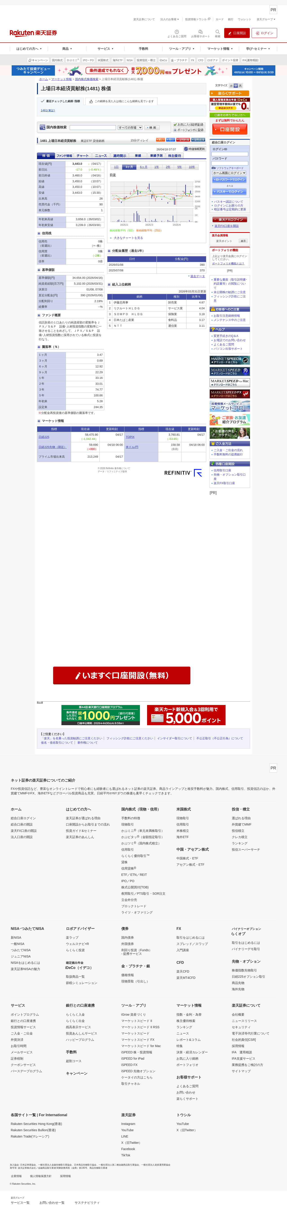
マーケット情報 (61, 79)
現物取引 (127, 824)
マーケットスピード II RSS (140, 1027)
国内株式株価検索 (86, 79)
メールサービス (22, 1052)
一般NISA (17, 944)
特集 (179, 1046)
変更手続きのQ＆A (226, 336)
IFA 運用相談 (242, 1052)
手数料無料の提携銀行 (228, 454)
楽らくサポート (187, 1098)
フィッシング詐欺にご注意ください (130, 738)
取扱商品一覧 (75, 976)
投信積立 (238, 830)
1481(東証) (48, 110)
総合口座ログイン (23, 818)
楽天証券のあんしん (80, 837)
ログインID (220, 149)
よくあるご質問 (224, 344)
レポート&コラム (188, 1039)
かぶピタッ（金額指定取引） (142, 837)
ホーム (43, 79)
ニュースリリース (244, 1021)
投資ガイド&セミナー (81, 830)
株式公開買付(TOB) (135, 887)
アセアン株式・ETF (190, 864)
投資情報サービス (23, 1027)
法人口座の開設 (22, 837)
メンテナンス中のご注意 (230, 320)
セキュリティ (241, 1027)
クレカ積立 (240, 837)
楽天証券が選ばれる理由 (83, 818)
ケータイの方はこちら (137, 1077)
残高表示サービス (78, 1027)
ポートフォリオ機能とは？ (228, 263)
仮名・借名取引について (57, 742)
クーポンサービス (23, 1065)
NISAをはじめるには (25, 962)
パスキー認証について (228, 201)
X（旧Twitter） (131, 1142)
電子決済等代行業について (251, 1033)
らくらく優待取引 (135, 856)
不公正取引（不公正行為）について (219, 738)
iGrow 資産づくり (133, 1014)
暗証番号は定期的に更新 (230, 209)
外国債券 (127, 944)
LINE (124, 1136)
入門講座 (182, 950)
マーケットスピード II (136, 1021)
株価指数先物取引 (244, 970)
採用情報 (238, 1046)
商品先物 (238, 983)
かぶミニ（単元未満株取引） (142, 830)
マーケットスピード (135, 1033)
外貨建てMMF (242, 824)
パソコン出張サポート (228, 348)
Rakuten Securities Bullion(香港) (33, 1130)
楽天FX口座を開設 (227, 226)
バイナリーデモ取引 (246, 949)
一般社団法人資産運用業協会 (155, 1165)
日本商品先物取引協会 (85, 1165)
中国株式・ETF (187, 858)
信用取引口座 (222, 470)
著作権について (87, 742)
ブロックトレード (133, 906)
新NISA (16, 937)
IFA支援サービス (243, 1058)
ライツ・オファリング (137, 912)
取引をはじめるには (190, 937)
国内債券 (127, 937)
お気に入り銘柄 (187, 1058)
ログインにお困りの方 (228, 205)
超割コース (74, 1061)
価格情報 (127, 975)
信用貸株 (128, 868)
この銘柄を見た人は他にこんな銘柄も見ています (124, 101)
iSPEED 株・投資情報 (136, 1052)
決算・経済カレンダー (192, 1052)
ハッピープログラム (80, 1039)
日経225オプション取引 (248, 976)
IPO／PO (127, 881)
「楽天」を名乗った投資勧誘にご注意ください (71, 738)
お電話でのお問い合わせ (230, 340)
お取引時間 (18, 1046)
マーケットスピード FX (137, 1039)
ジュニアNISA (21, 956)
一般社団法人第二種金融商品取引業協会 (119, 1165)
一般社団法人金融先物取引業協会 (55, 1165)
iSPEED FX (129, 1065)
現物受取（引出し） (135, 981)
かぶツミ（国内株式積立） (141, 843)
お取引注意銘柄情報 (227, 315)
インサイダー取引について (174, 738)
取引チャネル (130, 1083)
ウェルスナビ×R (77, 944)
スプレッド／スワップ (192, 944)
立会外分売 (129, 900)
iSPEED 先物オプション (138, 1071)
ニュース (182, 1033)
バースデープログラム (26, 1071)
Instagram (128, 1124)
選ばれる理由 (241, 818)
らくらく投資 (75, 950)
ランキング (240, 843)
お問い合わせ (185, 1092)
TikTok (125, 1155)
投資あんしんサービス (81, 1033)
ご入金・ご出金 (22, 1033)
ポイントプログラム (25, 1014)
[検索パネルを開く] (217, 33)
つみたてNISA (21, 950)
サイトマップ (241, 1071)
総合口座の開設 (22, 824)
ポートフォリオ (187, 1065)
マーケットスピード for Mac (141, 1046)
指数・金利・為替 (189, 1014)
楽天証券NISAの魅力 (25, 969)
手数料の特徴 (130, 818)
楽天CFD (182, 971)
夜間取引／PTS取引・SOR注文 (143, 893)
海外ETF (182, 837)
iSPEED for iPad (132, 1058)
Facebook (128, 1149)
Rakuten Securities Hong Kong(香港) (36, 1124)
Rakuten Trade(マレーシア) (30, 1136)
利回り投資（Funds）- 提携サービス (136, 951)
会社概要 (238, 1014)
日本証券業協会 (28, 1165)
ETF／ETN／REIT (134, 874)
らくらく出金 (75, 1021)
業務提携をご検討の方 (247, 1065)
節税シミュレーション (81, 983)
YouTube (127, 1130)
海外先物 (238, 989)
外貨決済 (17, 1039)
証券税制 (17, 1058)
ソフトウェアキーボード (230, 168)
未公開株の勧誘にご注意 (230, 292)
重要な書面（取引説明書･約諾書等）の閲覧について (230, 284)
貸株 (124, 862)
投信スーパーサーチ (246, 849)
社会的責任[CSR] (244, 1039)
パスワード (220, 158)
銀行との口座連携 (23, 1021)
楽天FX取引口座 (224, 483)
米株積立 (182, 830)
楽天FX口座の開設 (24, 830)
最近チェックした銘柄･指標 (63, 101)
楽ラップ (72, 937)
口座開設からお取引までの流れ (88, 824)
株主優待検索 (185, 1021)
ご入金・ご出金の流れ (228, 450)
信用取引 (127, 849)
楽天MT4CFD (186, 977)
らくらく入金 (75, 1014)
